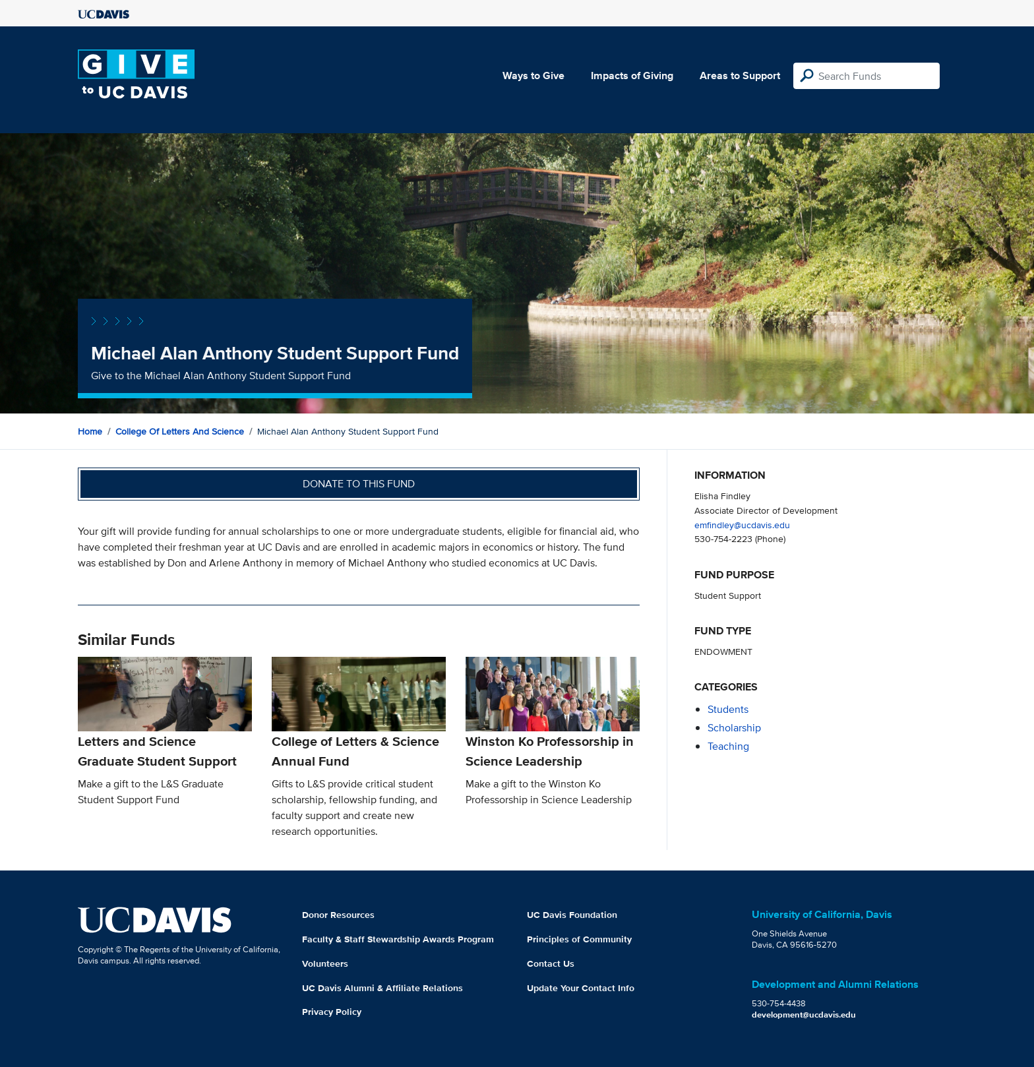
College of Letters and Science (179, 431)
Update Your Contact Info (580, 987)
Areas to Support (740, 75)
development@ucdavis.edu (804, 1014)
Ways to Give (533, 75)
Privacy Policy (331, 1011)
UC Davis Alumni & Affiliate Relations (382, 987)
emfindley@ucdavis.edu (742, 525)
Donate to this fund (359, 483)
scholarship (734, 727)
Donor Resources (338, 914)
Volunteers (325, 963)
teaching (728, 746)
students (728, 709)
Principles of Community (579, 939)
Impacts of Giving (632, 75)
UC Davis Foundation (572, 914)
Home (90, 431)
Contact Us (550, 963)
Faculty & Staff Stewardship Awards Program (398, 939)
